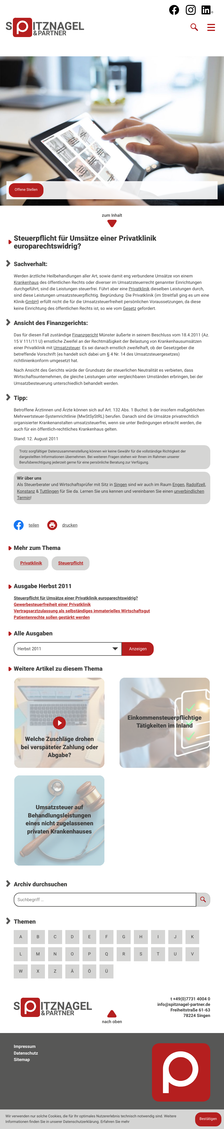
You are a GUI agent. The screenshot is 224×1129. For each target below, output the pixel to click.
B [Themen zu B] (37, 936)
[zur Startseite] (45, 27)
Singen (120, 484)
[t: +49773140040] (191, 999)
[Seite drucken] (66, 525)
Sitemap (22, 1059)
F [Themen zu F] (106, 936)
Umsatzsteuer (66, 347)
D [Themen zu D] (72, 936)
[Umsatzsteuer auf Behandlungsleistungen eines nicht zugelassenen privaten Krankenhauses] (59, 820)
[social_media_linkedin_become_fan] (207, 10)
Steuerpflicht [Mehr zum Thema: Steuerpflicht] (70, 563)
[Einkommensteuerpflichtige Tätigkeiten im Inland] (164, 722)
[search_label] (105, 900)
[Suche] (194, 27)
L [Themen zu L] (21, 954)
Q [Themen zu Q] (106, 954)
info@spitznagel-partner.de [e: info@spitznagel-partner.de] (183, 1004)
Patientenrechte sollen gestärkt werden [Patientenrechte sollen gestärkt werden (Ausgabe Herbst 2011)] (52, 617)
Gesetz (129, 308)
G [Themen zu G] (123, 936)
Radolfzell (195, 484)
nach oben (112, 1016)
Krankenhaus (26, 282)
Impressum (25, 1046)
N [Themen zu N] (55, 954)
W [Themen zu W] (21, 971)
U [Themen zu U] (175, 954)
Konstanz (26, 491)
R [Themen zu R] (124, 954)
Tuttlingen (49, 491)
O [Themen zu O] (72, 954)
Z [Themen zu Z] (55, 971)
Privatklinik (139, 288)
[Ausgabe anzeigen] (138, 649)
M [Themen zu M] (38, 954)
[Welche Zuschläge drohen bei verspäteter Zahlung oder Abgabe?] (59, 722)
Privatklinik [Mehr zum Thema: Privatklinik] (31, 563)
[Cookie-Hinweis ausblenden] (208, 1119)
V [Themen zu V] (192, 954)
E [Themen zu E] (89, 936)
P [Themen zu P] (89, 954)
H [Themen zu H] (141, 936)
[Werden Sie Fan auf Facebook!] (174, 10)
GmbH (31, 301)
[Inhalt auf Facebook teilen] (30, 525)
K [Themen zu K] (192, 936)
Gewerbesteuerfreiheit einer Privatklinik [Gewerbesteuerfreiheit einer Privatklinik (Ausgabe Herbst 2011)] (52, 604)
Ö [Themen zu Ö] (89, 971)
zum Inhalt (112, 220)
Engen (178, 484)
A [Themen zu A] (20, 936)
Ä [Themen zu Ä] (72, 971)
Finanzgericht (85, 335)
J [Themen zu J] (175, 936)
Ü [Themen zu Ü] (106, 971)
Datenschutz (26, 1053)
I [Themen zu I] (158, 936)
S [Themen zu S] (141, 954)
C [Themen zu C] (55, 936)
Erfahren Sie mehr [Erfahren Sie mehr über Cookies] (115, 1122)
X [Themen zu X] (37, 971)
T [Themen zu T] (158, 954)
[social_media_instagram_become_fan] (191, 10)
